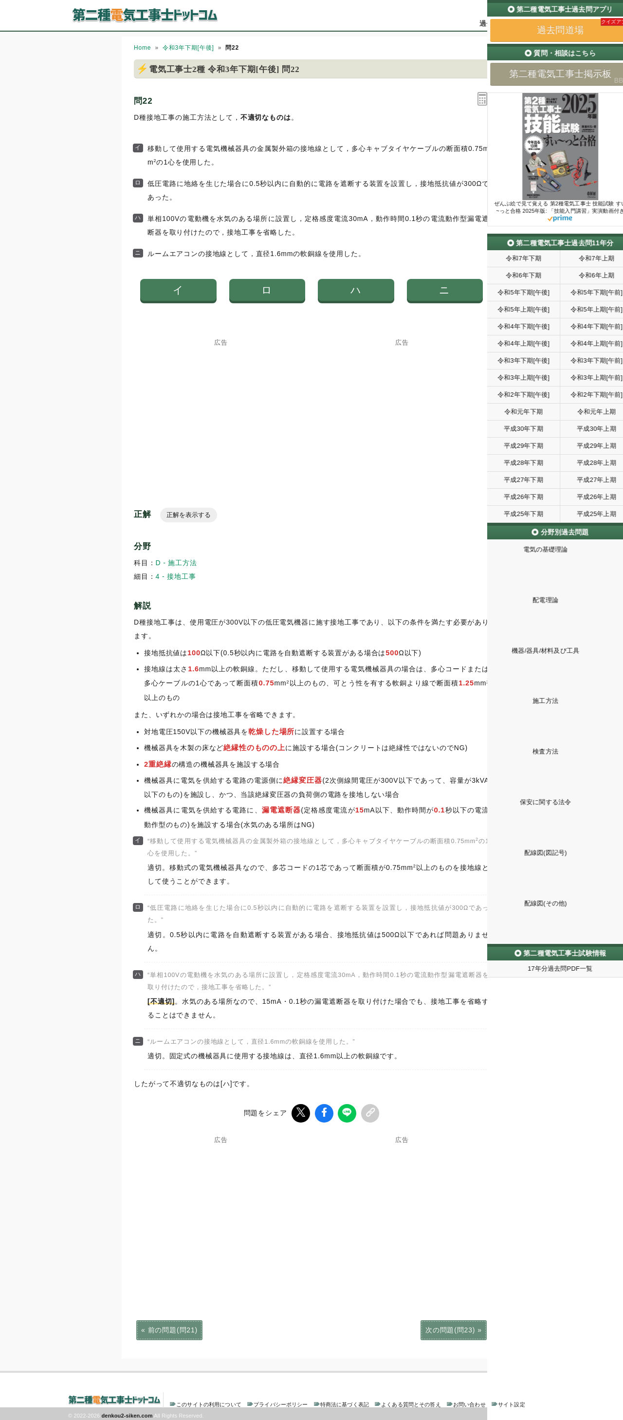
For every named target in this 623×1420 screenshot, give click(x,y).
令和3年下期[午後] (188, 47)
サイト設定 (511, 1402)
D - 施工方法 (176, 563)
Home (142, 47)
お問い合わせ (469, 1402)
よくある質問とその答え (411, 1402)
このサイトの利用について (208, 1402)
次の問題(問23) (450, 1328)
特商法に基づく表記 (344, 1402)
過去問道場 (496, 23)
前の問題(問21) (173, 1328)
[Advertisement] (221, 406)
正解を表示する (188, 514)
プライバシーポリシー (281, 1402)
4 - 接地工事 (176, 576)
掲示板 (538, 23)
